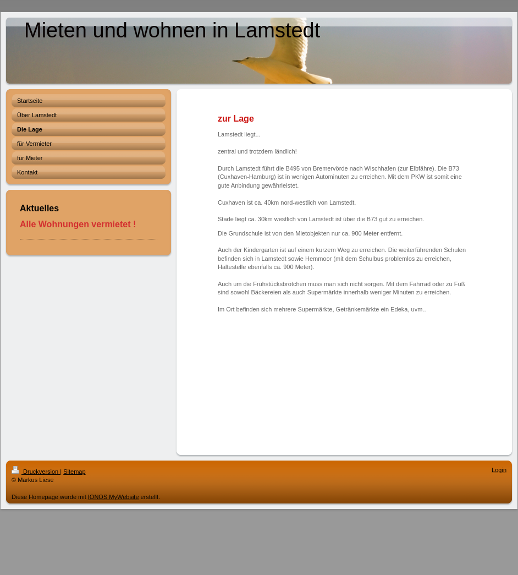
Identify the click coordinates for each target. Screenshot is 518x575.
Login (499, 470)
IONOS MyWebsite (113, 497)
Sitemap (74, 471)
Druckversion (36, 471)
